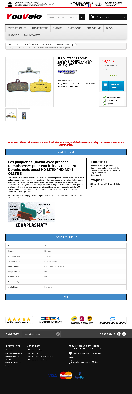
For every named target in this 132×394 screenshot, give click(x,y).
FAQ (7, 365)
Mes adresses (33, 353)
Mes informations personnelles (40, 356)
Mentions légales (12, 356)
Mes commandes (35, 350)
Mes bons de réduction (37, 360)
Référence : (62, 80)
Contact (8, 350)
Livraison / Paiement (13, 353)
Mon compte (33, 345)
